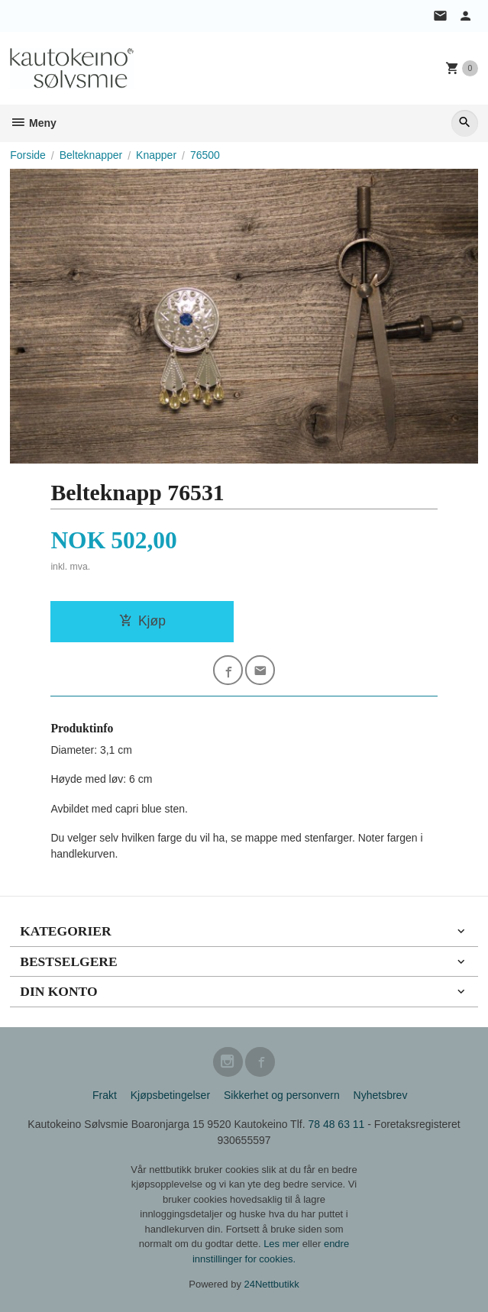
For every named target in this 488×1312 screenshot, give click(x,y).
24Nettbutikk (271, 1284)
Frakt (104, 1095)
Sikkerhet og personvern (282, 1095)
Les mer (282, 1243)
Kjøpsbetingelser (170, 1095)
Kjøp (142, 621)
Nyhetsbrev (381, 1095)
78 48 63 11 (336, 1124)
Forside (28, 155)
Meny (33, 123)
